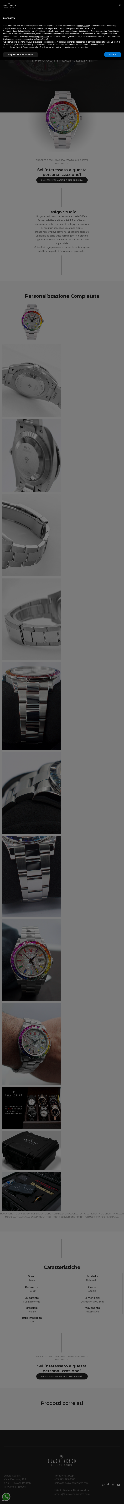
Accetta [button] (112, 1498)
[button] (119, 1448)
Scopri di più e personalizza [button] (20, 1498)
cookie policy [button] (89, 1472)
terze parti (45, 1475)
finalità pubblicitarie (40, 1480)
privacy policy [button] (83, 1469)
